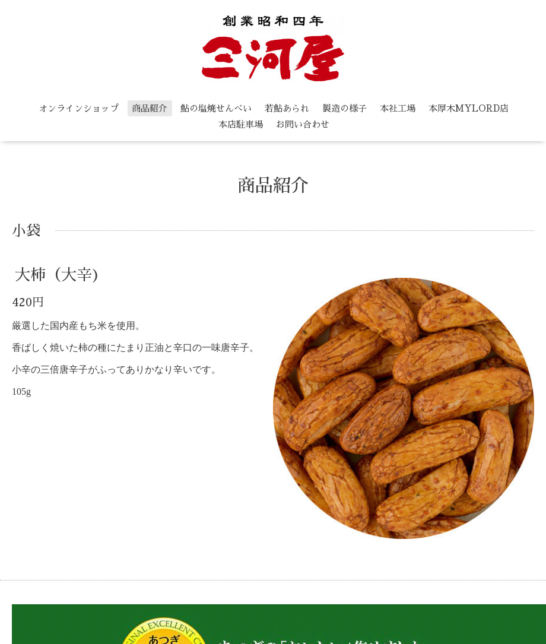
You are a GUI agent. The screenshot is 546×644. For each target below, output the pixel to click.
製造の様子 (344, 108)
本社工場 (397, 108)
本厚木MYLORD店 (468, 108)
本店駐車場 (240, 124)
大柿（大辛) (57, 275)
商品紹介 (149, 108)
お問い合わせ (302, 124)
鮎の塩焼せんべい (216, 108)
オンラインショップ (79, 108)
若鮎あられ (287, 108)
